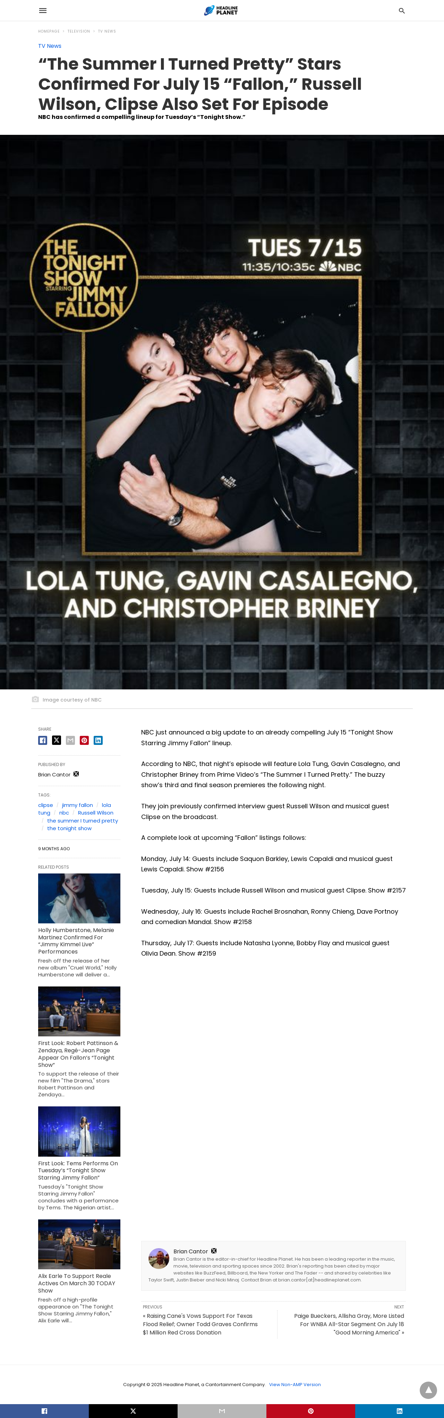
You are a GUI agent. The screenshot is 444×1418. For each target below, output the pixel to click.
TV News (107, 31)
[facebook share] (42, 740)
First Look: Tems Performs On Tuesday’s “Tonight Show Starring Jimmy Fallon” (78, 1170)
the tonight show (69, 828)
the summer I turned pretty (82, 820)
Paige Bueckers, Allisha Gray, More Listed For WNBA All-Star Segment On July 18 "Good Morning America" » (349, 1324)
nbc (64, 812)
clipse (45, 805)
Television (79, 31)
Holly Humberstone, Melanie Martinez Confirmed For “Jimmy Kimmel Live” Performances (76, 941)
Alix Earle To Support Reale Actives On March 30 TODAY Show (76, 1283)
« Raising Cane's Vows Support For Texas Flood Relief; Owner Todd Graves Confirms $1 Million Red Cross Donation (200, 1324)
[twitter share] (56, 740)
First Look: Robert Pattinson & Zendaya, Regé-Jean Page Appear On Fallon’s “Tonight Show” (78, 1054)
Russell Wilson (95, 812)
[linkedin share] (98, 740)
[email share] (70, 740)
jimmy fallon (77, 805)
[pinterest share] (84, 740)
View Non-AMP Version (295, 1384)
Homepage (49, 31)
